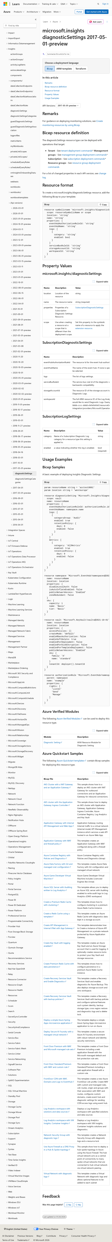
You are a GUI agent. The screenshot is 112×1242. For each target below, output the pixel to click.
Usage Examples (52, 98)
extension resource (83, 328)
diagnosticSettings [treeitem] (18, 110)
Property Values (52, 94)
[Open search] (98, 4)
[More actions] (107, 21)
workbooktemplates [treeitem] (19, 197)
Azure (55, 21)
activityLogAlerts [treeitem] (17, 64)
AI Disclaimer (8, 1235)
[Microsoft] (5, 4)
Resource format (52, 90)
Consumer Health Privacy (82, 1235)
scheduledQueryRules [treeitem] (20, 162)
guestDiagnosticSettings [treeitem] (21, 121)
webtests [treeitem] (14, 181)
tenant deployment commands (76, 150)
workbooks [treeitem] (15, 186)
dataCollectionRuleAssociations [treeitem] (23, 98)
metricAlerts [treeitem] (15, 140)
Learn (45, 21)
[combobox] (20, 25)
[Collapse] (36, 19)
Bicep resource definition (56, 86)
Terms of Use (8, 1240)
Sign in (105, 3)
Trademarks (22, 1240)
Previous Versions (25, 1235)
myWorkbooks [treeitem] (16, 146)
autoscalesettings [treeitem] (18, 70)
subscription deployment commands (86, 158)
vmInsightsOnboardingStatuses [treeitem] (23, 174)
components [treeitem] (16, 75)
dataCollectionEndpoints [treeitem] (21, 85)
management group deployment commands (84, 154)
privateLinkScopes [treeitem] (18, 151)
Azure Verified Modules (68, 718)
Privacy (62, 1235)
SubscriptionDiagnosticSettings (89, 307)
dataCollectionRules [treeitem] (19, 105)
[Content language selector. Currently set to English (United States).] (15, 1229)
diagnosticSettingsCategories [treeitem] (23, 116)
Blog (39, 1235)
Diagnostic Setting (52, 742)
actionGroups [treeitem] (16, 54)
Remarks (48, 82)
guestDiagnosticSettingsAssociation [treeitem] (23, 128)
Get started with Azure (96, 11)
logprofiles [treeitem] (15, 135)
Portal (79, 11)
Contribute (51, 1235)
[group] (76, 233)
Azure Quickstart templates (70, 760)
